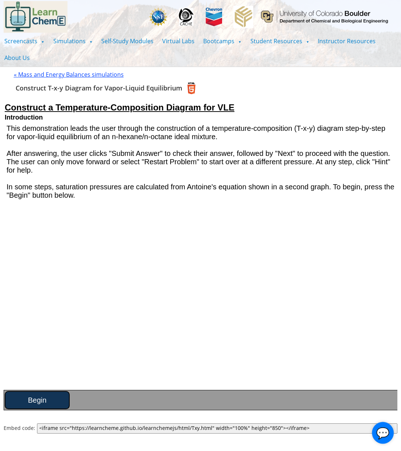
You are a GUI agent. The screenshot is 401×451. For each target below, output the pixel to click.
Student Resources (280, 41)
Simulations (73, 41)
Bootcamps (222, 41)
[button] (24, 41)
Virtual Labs (178, 41)
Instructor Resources (347, 41)
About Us (17, 58)
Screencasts (24, 41)
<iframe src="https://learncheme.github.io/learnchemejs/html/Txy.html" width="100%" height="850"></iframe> (217, 428)
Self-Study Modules (127, 41)
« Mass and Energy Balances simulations (69, 74)
